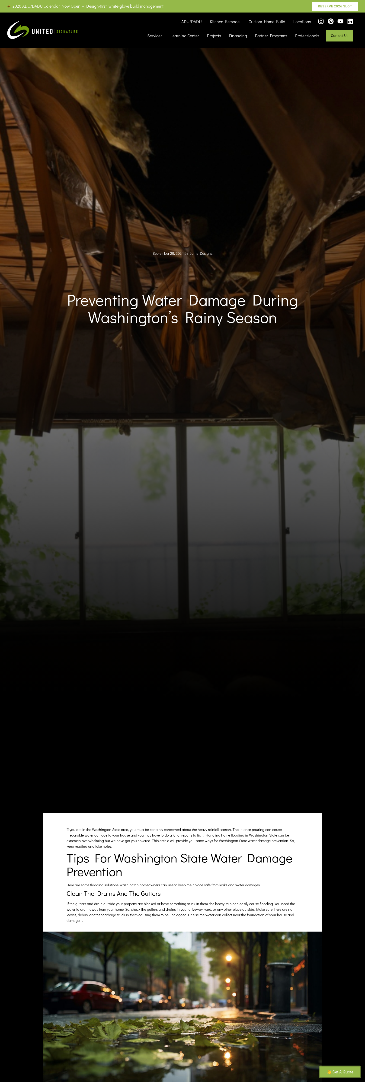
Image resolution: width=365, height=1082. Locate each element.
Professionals (307, 35)
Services (154, 35)
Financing (238, 35)
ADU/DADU (191, 21)
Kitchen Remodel (225, 21)
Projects (214, 35)
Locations (302, 21)
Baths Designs (200, 253)
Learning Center (184, 35)
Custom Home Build (267, 21)
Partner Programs (271, 35)
